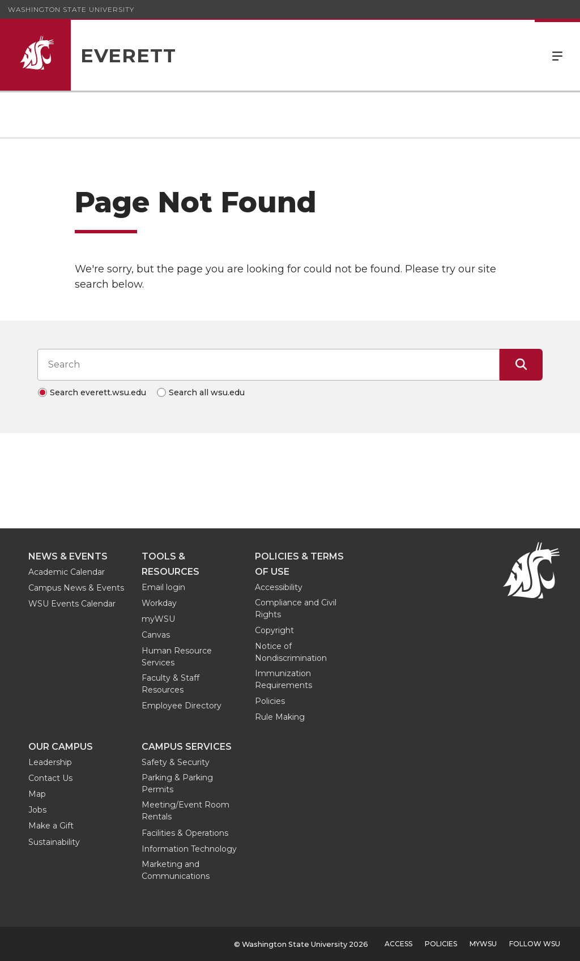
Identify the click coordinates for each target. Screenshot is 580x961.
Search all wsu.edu (207, 392)
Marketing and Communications (176, 870)
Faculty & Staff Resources (170, 684)
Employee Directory (181, 706)
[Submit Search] (521, 365)
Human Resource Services (177, 657)
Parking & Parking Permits (177, 783)
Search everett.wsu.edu (98, 392)
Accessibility (278, 587)
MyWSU (483, 943)
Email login (163, 587)
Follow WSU (534, 943)
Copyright (274, 630)
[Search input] (268, 365)
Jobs (37, 810)
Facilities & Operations (185, 833)
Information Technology (189, 849)
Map (37, 794)
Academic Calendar (66, 572)
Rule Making (280, 717)
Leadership (50, 762)
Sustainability (54, 842)
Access (398, 943)
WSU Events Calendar (72, 604)
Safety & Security (176, 762)
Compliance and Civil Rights (295, 608)
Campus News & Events (76, 588)
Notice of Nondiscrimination (291, 652)
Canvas (156, 635)
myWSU (158, 619)
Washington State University (71, 9)
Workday (159, 603)
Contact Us (50, 778)
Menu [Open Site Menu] (557, 55)
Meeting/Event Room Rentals (185, 811)
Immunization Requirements (283, 679)
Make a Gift (51, 826)
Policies (270, 701)
